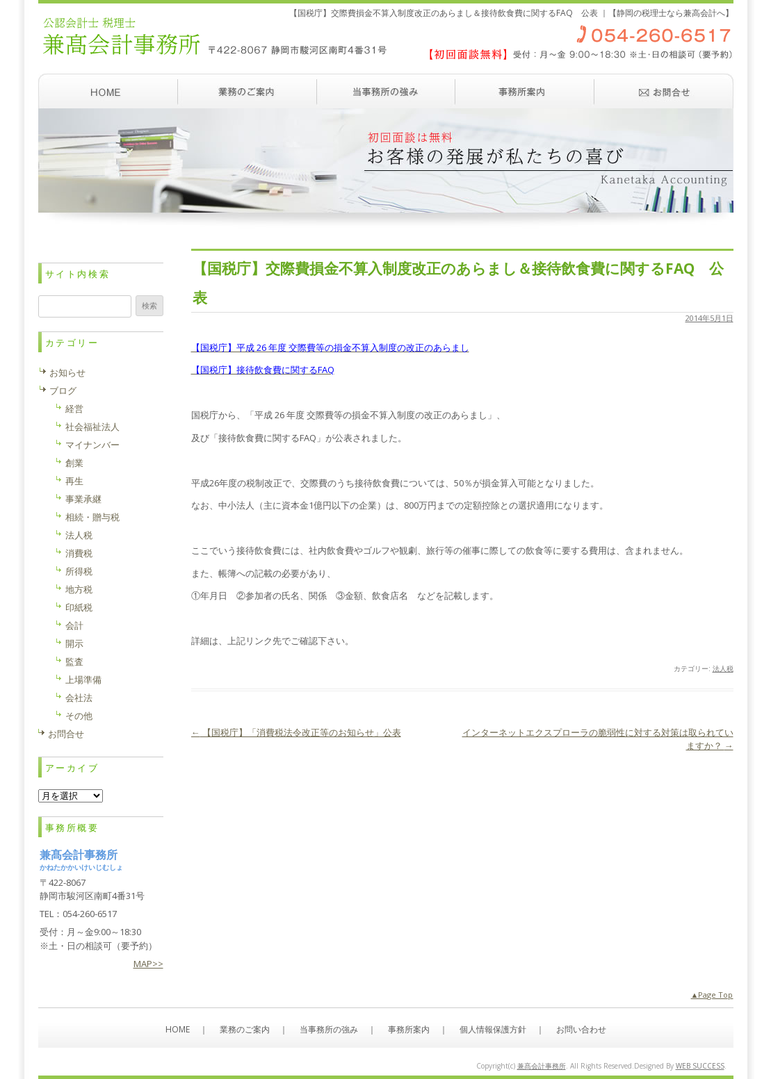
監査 (74, 661)
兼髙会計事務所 (541, 1066)
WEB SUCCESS (700, 1066)
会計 (74, 625)
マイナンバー (92, 444)
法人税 (723, 668)
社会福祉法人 (92, 426)
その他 (78, 715)
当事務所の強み (385, 91)
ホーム (107, 91)
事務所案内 (524, 91)
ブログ (62, 390)
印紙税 (78, 607)
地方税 (78, 589)
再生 (74, 481)
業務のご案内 (246, 91)
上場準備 (83, 679)
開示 (74, 643)
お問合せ (66, 733)
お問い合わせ (663, 91)
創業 (74, 462)
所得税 (78, 571)
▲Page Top (712, 994)
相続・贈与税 (92, 517)
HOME (177, 1029)
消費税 (78, 553)
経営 (74, 408)
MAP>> (148, 963)
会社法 (78, 697)
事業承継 (83, 499)
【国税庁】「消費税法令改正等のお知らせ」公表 (296, 732)
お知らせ (67, 372)
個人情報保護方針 (493, 1029)
